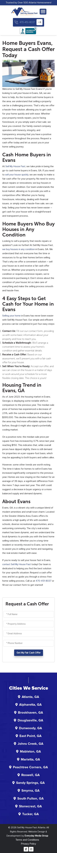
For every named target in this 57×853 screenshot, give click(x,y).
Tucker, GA (30, 814)
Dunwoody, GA (30, 728)
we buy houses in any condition (18, 249)
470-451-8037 (27, 22)
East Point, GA (30, 736)
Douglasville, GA (30, 720)
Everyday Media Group (36, 835)
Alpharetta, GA (30, 704)
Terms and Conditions (27, 839)
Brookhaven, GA (30, 712)
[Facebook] (26, 849)
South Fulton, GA (30, 798)
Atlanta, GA (30, 697)
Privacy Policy (28, 843)
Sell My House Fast (15, 166)
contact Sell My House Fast (16, 564)
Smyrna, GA (30, 790)
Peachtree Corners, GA (30, 767)
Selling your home (11, 315)
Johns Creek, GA (30, 744)
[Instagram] (31, 849)
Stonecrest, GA (30, 806)
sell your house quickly (16, 174)
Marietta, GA (30, 759)
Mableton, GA (30, 751)
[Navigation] (43, 12)
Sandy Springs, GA (30, 783)
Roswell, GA (30, 775)
